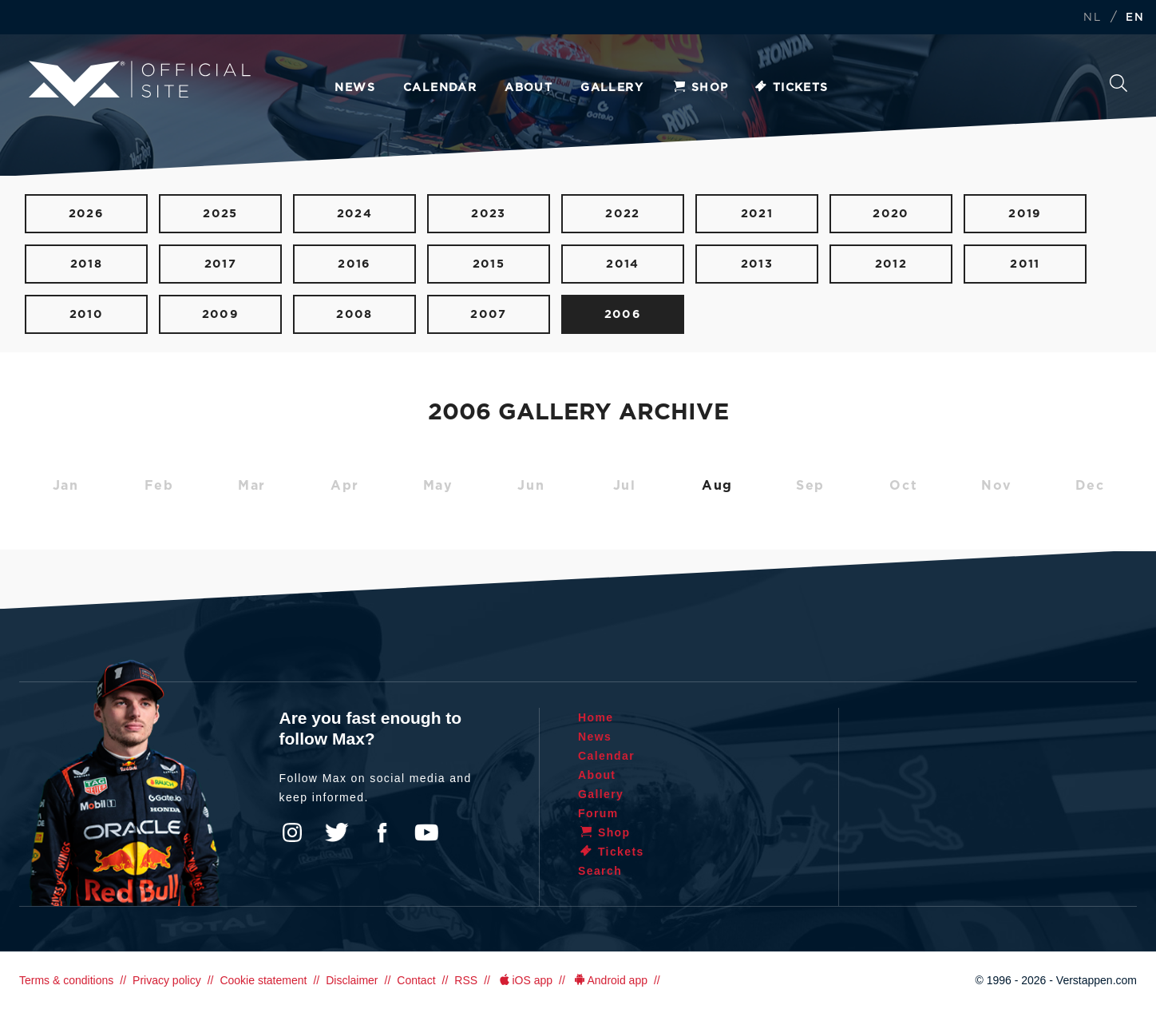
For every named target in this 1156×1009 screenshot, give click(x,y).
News (355, 87)
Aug (717, 485)
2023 (488, 214)
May (438, 485)
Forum (598, 813)
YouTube (426, 832)
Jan (66, 485)
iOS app (524, 980)
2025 (220, 214)
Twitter (337, 832)
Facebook (381, 832)
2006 (623, 314)
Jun (530, 485)
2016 (354, 264)
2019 (1025, 214)
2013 (757, 264)
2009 (221, 314)
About (528, 87)
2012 (891, 264)
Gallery (611, 87)
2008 (354, 314)
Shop (700, 87)
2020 (891, 214)
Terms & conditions (66, 980)
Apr (345, 485)
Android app (609, 980)
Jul (624, 485)
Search (1118, 83)
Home (596, 717)
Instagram (292, 832)
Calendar (440, 87)
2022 (622, 214)
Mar (252, 485)
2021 (757, 214)
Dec (1090, 485)
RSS (465, 980)
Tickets (791, 87)
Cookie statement (263, 980)
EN (1135, 18)
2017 (220, 264)
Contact (416, 980)
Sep (810, 485)
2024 (355, 214)
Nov (996, 485)
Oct (903, 485)
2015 (489, 264)
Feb (159, 485)
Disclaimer (352, 980)
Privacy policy (167, 980)
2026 (87, 214)
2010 (86, 314)
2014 (622, 264)
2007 (488, 314)
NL (1092, 18)
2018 (86, 264)
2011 (1025, 264)
